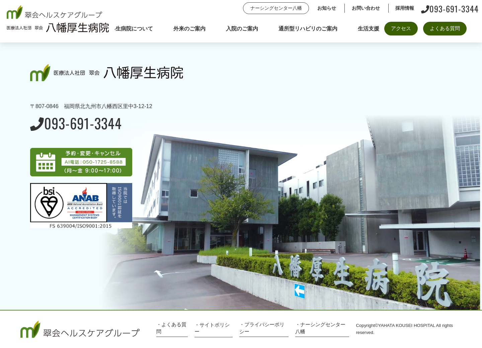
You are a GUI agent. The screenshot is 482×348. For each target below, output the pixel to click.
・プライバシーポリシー (262, 328)
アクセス (401, 28)
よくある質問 (445, 28)
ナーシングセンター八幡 (276, 8)
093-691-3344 (450, 8)
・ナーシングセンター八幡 (320, 328)
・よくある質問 (171, 328)
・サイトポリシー (212, 328)
